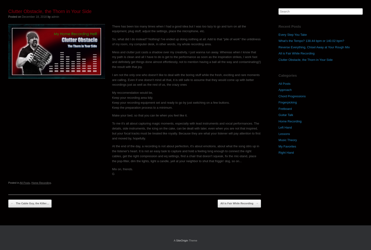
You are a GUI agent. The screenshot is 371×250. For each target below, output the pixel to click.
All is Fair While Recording (239, 203)
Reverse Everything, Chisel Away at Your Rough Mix (314, 47)
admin (55, 16)
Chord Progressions (292, 96)
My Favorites (287, 146)
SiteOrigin (182, 240)
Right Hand (286, 152)
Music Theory (287, 140)
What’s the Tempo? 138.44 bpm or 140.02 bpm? (311, 41)
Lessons (284, 134)
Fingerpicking (287, 102)
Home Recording (41, 182)
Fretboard (285, 109)
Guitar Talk (285, 115)
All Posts (25, 182)
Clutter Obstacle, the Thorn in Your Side (305, 60)
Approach (285, 90)
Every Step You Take (292, 34)
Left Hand (285, 127)
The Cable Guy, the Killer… (30, 203)
